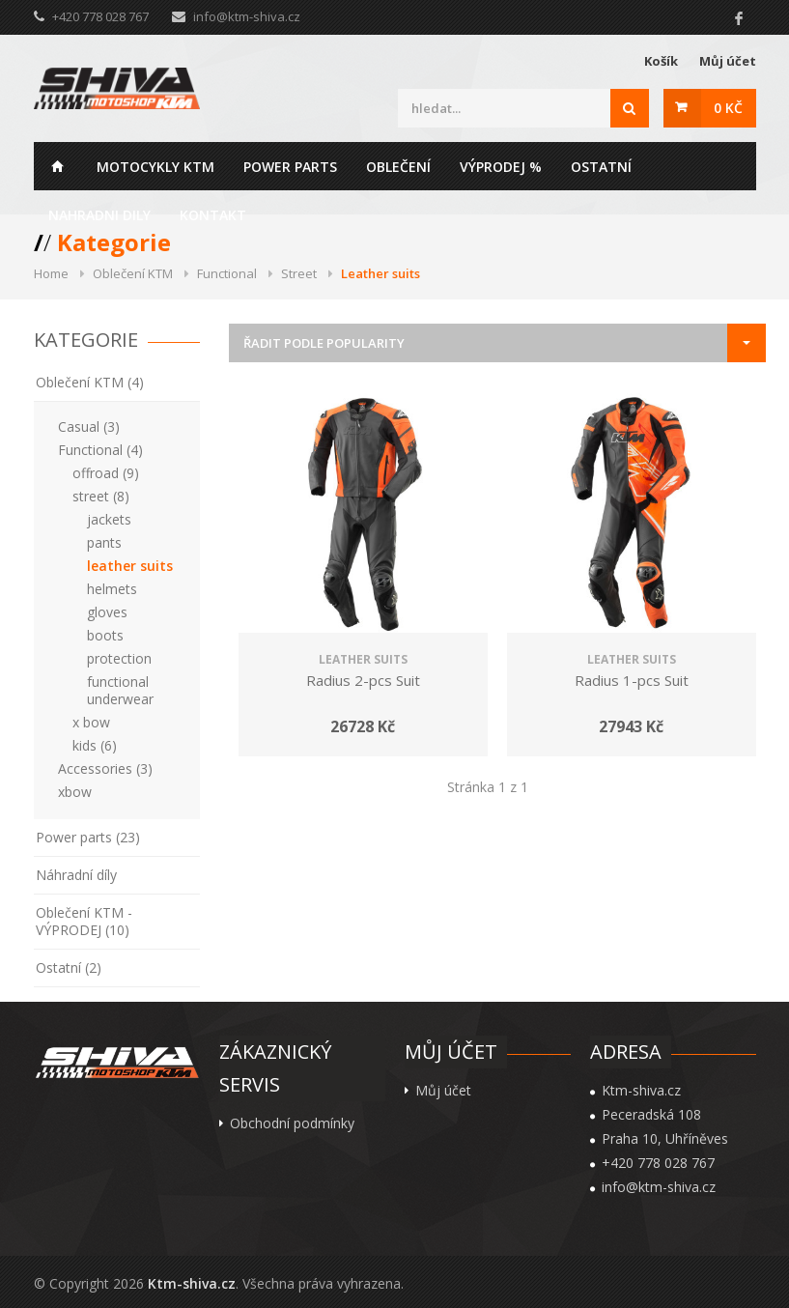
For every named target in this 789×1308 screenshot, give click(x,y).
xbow (75, 791)
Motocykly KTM (155, 166)
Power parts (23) (88, 837)
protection (119, 658)
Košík (661, 61)
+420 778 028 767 (658, 1163)
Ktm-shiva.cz (192, 1283)
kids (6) (94, 745)
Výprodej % (501, 166)
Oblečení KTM (133, 273)
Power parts (290, 166)
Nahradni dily (99, 215)
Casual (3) (89, 426)
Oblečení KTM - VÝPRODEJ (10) (84, 921)
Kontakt (213, 215)
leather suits (130, 565)
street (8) (100, 496)
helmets (112, 589)
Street (299, 273)
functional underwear (120, 690)
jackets (109, 519)
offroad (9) (105, 473)
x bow (91, 722)
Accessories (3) (105, 768)
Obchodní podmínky (292, 1123)
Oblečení (398, 166)
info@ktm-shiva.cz (246, 16)
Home (58, 166)
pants (104, 542)
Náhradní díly (76, 875)
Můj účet (727, 61)
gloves (107, 612)
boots (105, 635)
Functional (227, 273)
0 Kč (728, 108)
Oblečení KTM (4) (90, 382)
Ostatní (601, 166)
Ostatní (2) (68, 967)
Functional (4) (100, 450)
